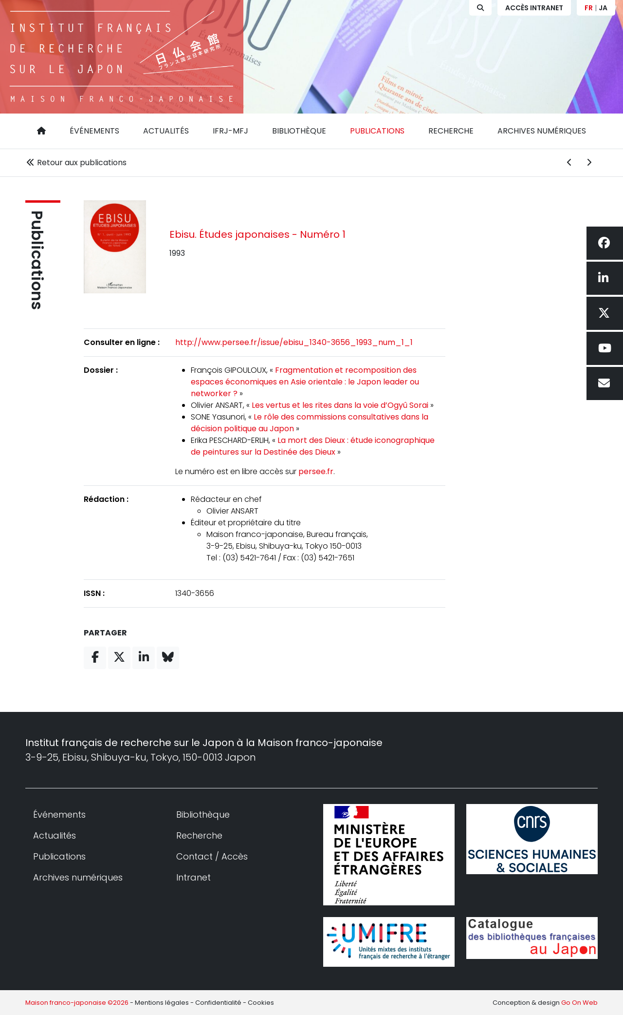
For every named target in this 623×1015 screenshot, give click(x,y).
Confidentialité (218, 1002)
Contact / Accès (212, 856)
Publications (377, 130)
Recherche (451, 130)
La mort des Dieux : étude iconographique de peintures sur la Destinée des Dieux (313, 446)
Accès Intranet (534, 8)
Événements (94, 130)
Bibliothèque (299, 130)
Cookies (261, 1002)
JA (603, 8)
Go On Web (579, 1002)
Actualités (166, 130)
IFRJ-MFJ (230, 130)
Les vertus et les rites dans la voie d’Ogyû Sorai (340, 405)
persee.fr (315, 471)
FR (589, 8)
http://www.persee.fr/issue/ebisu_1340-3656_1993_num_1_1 (294, 342)
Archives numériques (541, 130)
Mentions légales (162, 1002)
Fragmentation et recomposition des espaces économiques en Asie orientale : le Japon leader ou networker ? (305, 381)
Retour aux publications (76, 162)
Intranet (193, 877)
